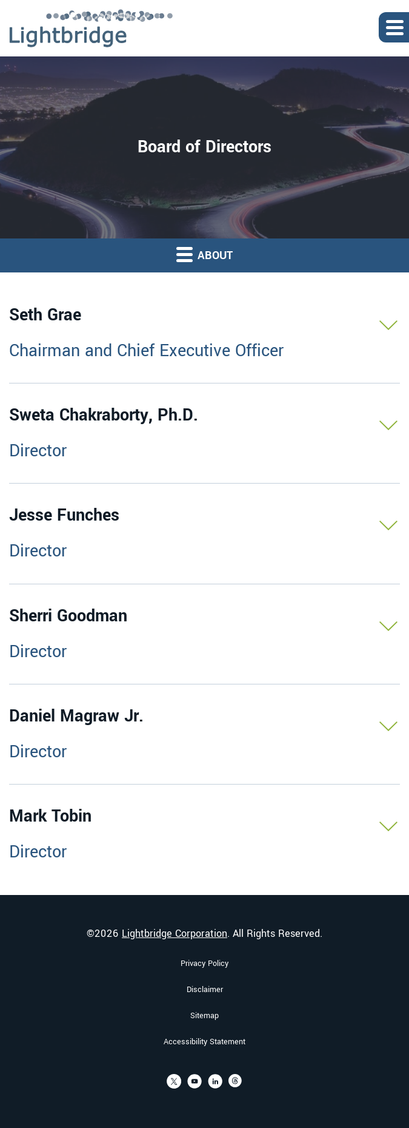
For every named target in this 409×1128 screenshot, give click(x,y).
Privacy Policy (204, 963)
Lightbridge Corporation (174, 934)
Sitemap (204, 1015)
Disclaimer (205, 989)
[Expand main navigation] (394, 27)
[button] (204, 333)
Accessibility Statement (204, 1042)
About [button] (204, 254)
